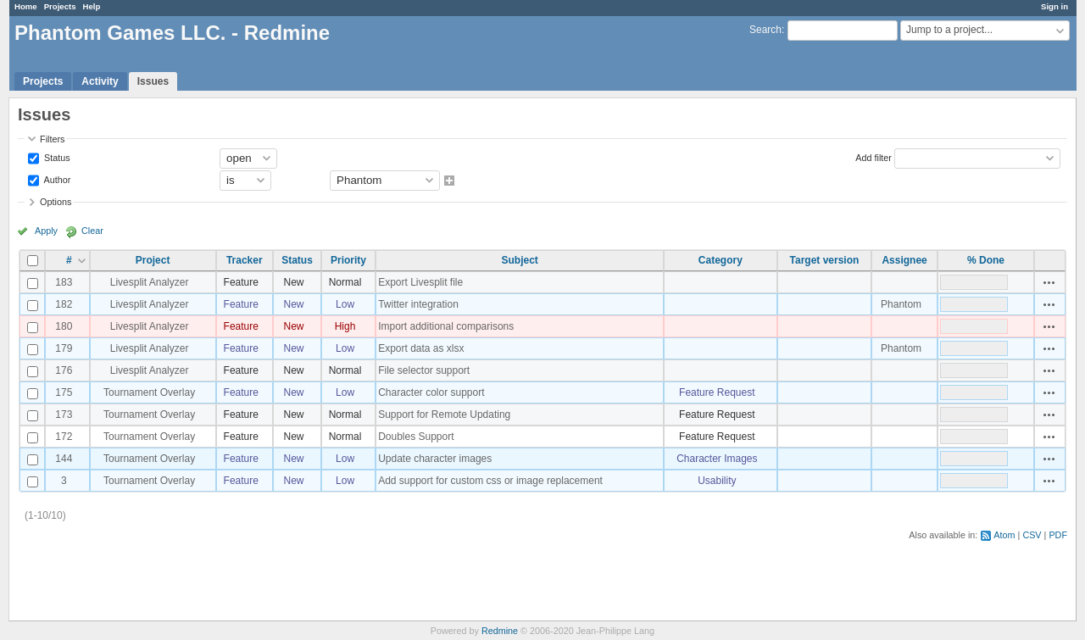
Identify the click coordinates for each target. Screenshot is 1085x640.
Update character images (435, 459)
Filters (52, 139)
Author (56, 179)
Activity (99, 81)
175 (63, 392)
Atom (1004, 535)
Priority (348, 260)
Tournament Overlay (149, 392)
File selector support (424, 370)
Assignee (904, 260)
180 (63, 326)
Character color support (431, 392)
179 (63, 348)
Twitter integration (418, 304)
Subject (519, 260)
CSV (1031, 535)
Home (25, 6)
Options (55, 202)
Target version (825, 260)
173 (63, 414)
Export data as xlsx (421, 348)
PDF (1058, 535)
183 (63, 282)
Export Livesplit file (420, 282)
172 (63, 436)
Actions (1049, 282)
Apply (46, 230)
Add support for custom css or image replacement (490, 481)
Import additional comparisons (446, 326)
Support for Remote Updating (444, 414)
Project (153, 260)
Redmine (499, 631)
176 (63, 370)
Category (720, 260)
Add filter (873, 157)
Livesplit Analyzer (149, 282)
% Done (985, 260)
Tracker (244, 260)
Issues (153, 81)
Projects (60, 6)
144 (63, 459)
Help (92, 6)
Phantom (901, 304)
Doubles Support (415, 436)
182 (63, 304)
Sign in (1054, 6)
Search (765, 30)
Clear (92, 230)
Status (56, 157)
